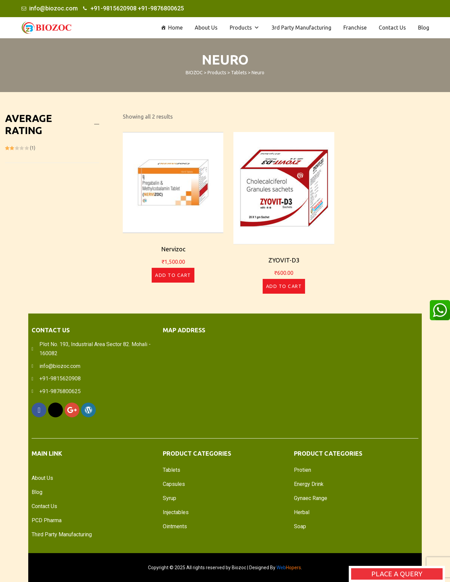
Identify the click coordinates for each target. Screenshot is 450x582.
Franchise (355, 28)
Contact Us (392, 28)
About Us (206, 28)
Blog (423, 28)
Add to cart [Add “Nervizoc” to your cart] (173, 275)
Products (244, 27)
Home (175, 28)
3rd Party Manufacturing (301, 28)
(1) (20, 148)
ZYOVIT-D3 (283, 260)
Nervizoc (173, 249)
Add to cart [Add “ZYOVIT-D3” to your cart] (284, 286)
